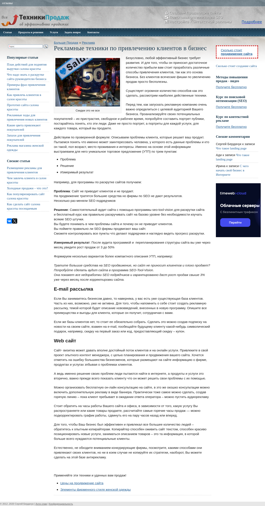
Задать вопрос (72, 32)
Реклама (88, 42)
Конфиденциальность (61, 504)
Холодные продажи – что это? (27, 188)
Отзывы (7, 3)
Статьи (7, 32)
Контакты (93, 32)
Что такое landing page (231, 148)
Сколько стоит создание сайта (236, 66)
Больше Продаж (66, 42)
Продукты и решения (30, 32)
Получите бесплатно (231, 87)
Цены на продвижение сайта (81, 483)
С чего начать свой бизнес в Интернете (232, 170)
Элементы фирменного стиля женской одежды (95, 489)
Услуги (54, 32)
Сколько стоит (237, 52)
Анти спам (41, 504)
